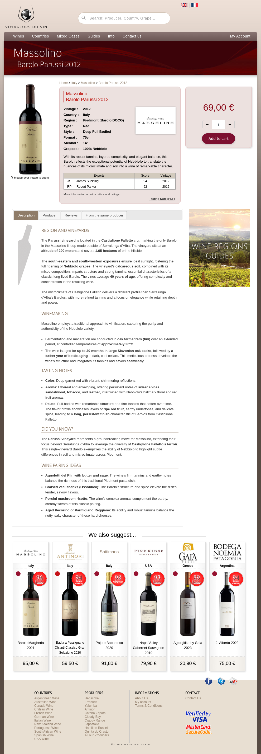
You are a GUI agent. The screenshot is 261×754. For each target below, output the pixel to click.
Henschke (92, 698)
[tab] (26, 215)
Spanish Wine (44, 735)
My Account (240, 36)
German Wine (44, 717)
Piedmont (91, 120)
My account (143, 702)
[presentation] (26, 215)
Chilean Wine (43, 709)
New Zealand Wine (47, 724)
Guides (94, 36)
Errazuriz (91, 702)
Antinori (90, 709)
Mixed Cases (68, 36)
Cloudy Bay (93, 717)
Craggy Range (95, 720)
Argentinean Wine (46, 698)
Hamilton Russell (96, 728)
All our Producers (97, 735)
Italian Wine (42, 720)
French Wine (43, 713)
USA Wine (41, 739)
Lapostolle (92, 724)
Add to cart (219, 138)
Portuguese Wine (46, 728)
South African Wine (47, 731)
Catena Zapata (95, 713)
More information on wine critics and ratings (91, 194)
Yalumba (91, 706)
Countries (40, 36)
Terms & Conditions (148, 706)
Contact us (132, 36)
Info (111, 36)
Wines (18, 36)
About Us (141, 698)
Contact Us (193, 698)
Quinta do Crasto (97, 731)
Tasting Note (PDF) (162, 198)
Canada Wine (44, 706)
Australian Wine (45, 702)
